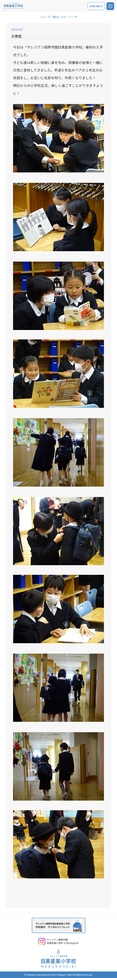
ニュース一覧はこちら (53, 16)
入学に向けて (96, 6)
